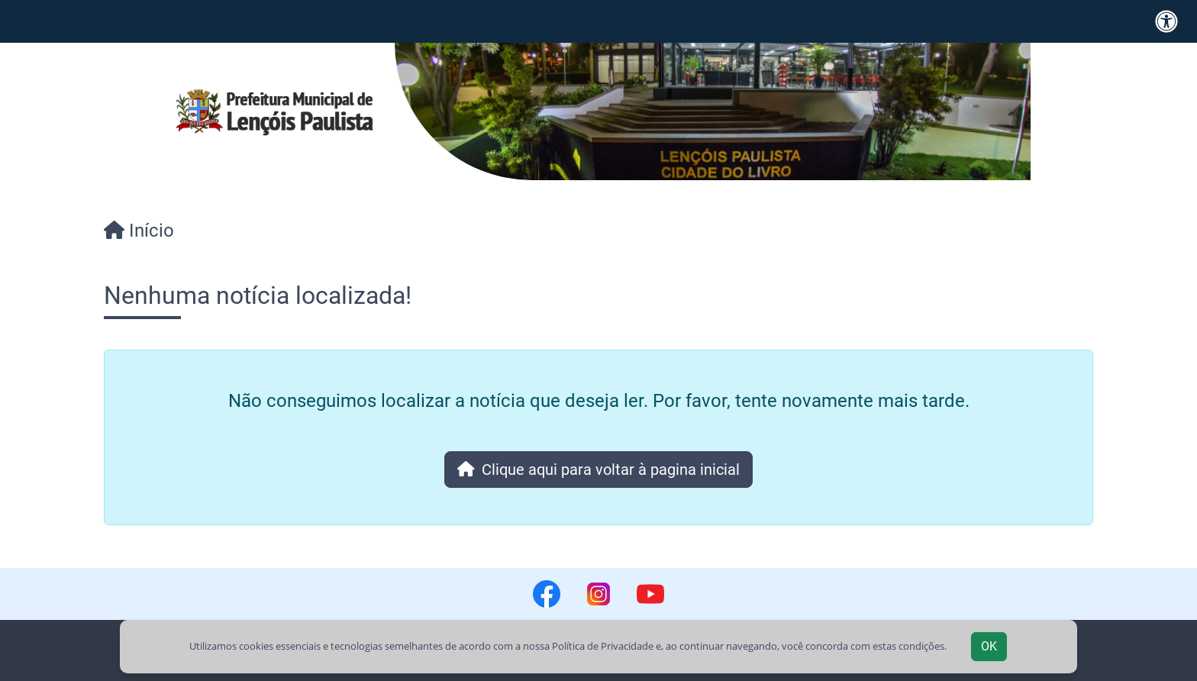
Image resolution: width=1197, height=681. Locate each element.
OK (989, 646)
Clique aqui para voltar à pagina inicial (598, 469)
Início (139, 230)
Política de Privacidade (602, 646)
